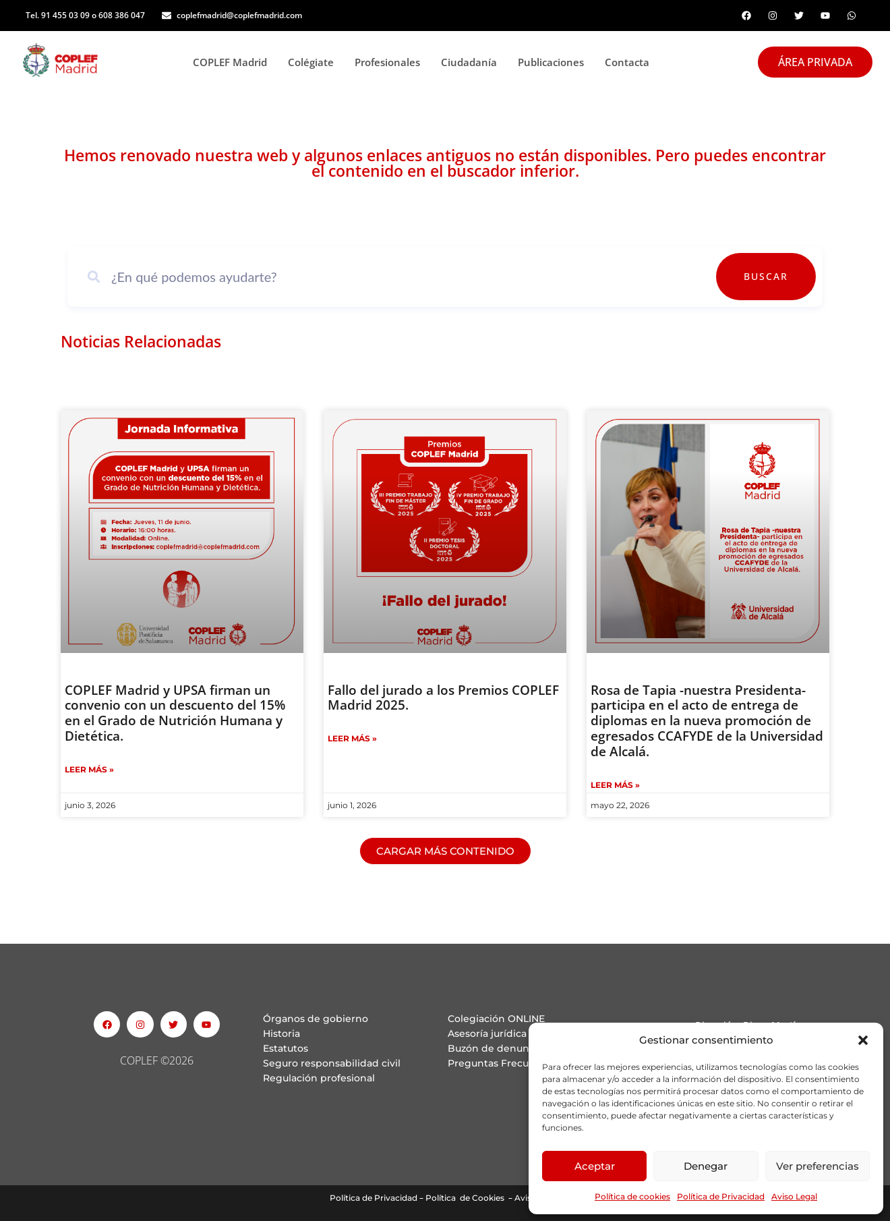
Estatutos (285, 1048)
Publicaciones (554, 62)
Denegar (706, 1166)
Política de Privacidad (721, 1196)
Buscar (776, 276)
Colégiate (314, 62)
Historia (281, 1033)
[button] (863, 1040)
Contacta (627, 62)
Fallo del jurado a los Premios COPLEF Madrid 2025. (443, 697)
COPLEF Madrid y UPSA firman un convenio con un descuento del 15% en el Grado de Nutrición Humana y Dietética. (175, 713)
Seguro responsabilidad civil (331, 1063)
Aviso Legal (794, 1196)
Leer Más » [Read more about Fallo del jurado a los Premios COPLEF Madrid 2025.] (352, 738)
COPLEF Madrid (233, 62)
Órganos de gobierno (315, 1019)
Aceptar (594, 1166)
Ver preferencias (817, 1166)
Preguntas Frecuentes (502, 1063)
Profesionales (391, 62)
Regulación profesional (319, 1078)
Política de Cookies (464, 1198)
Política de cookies (632, 1196)
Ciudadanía (472, 62)
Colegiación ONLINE (496, 1019)
